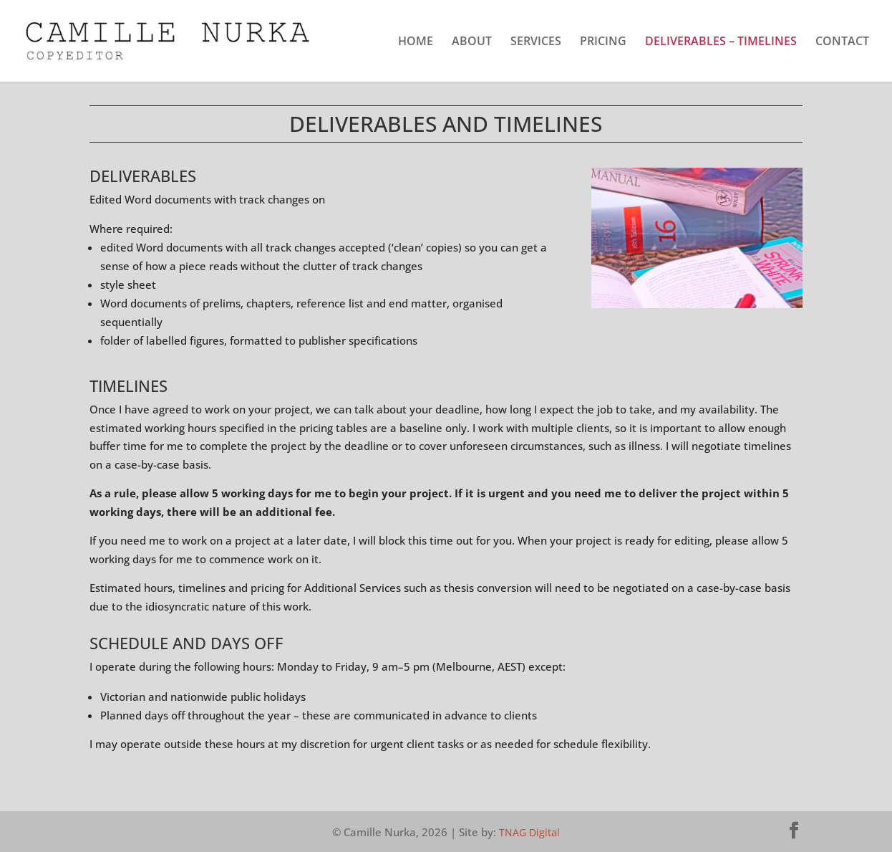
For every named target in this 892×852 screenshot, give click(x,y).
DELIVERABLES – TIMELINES (721, 42)
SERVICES (535, 42)
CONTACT (842, 42)
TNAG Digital (529, 832)
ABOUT (472, 42)
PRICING (603, 42)
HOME (415, 42)
